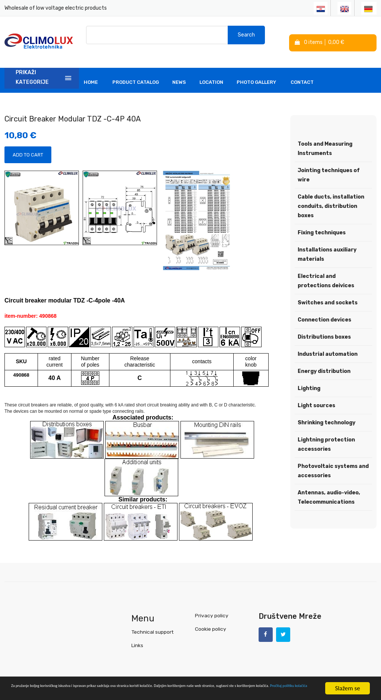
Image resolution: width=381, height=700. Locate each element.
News (179, 72)
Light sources (316, 396)
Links (137, 635)
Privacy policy (211, 605)
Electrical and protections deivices (326, 271)
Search (246, 37)
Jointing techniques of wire (329, 165)
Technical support (151, 622)
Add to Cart (28, 145)
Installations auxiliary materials (327, 245)
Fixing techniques (322, 223)
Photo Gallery (256, 72)
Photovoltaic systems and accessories (333, 461)
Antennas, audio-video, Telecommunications (329, 487)
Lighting (309, 379)
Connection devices (324, 310)
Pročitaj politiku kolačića (167, 692)
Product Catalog (135, 72)
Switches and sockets (328, 293)
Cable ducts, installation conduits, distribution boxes (331, 196)
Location (211, 72)
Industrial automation (328, 344)
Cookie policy (210, 619)
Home (91, 72)
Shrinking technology (326, 413)
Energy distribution (324, 361)
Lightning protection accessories (326, 435)
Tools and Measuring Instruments (325, 139)
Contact (302, 72)
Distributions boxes (324, 327)
